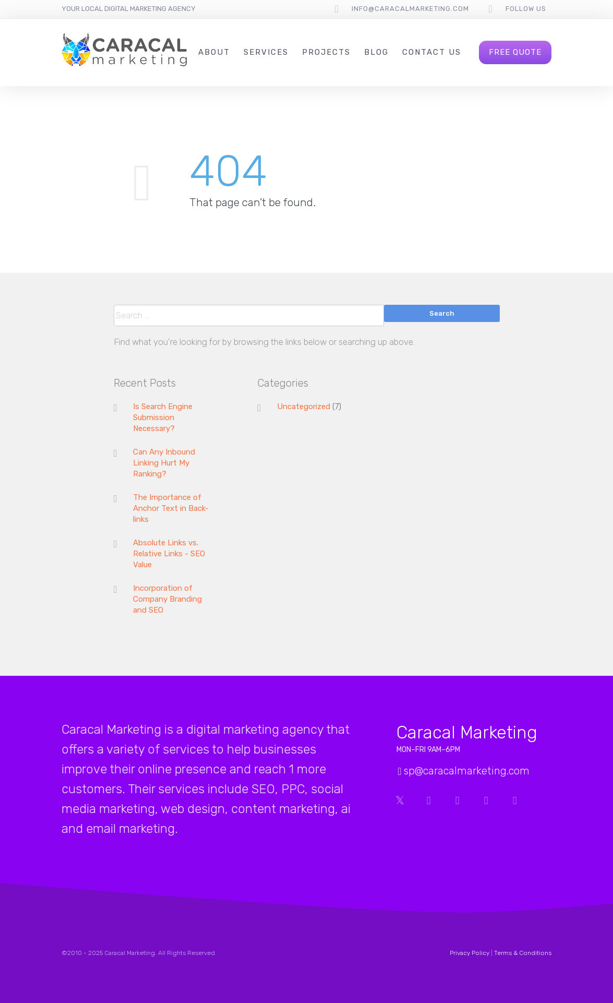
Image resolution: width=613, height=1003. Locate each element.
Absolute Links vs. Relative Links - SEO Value (169, 553)
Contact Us (431, 52)
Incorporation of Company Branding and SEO (167, 599)
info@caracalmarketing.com (410, 9)
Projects (326, 52)
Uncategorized (303, 406)
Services (266, 52)
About (214, 52)
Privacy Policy (469, 953)
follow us (526, 9)
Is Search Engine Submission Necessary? (163, 417)
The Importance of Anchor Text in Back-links (171, 508)
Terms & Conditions (522, 953)
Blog (376, 52)
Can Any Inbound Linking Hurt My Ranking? (164, 463)
